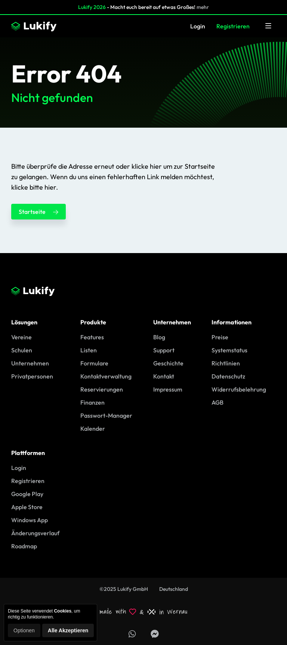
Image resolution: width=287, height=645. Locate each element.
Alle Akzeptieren (68, 630)
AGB (217, 402)
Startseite (38, 211)
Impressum (167, 389)
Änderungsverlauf (35, 533)
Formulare (94, 363)
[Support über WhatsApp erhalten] (132, 634)
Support (164, 350)
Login (197, 26)
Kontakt (163, 376)
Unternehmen (30, 363)
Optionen (24, 630)
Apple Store (27, 507)
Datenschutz (228, 376)
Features (92, 337)
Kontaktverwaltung (106, 376)
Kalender (92, 428)
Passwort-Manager (106, 415)
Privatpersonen (32, 376)
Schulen (21, 350)
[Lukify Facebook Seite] (155, 634)
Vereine (21, 337)
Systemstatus (229, 350)
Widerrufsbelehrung (239, 389)
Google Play (27, 494)
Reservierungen (101, 389)
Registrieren (233, 26)
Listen (88, 350)
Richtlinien (226, 363)
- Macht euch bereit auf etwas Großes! (143, 7)
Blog (159, 337)
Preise (220, 337)
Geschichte (168, 363)
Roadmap (24, 546)
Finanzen (92, 402)
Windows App (29, 520)
